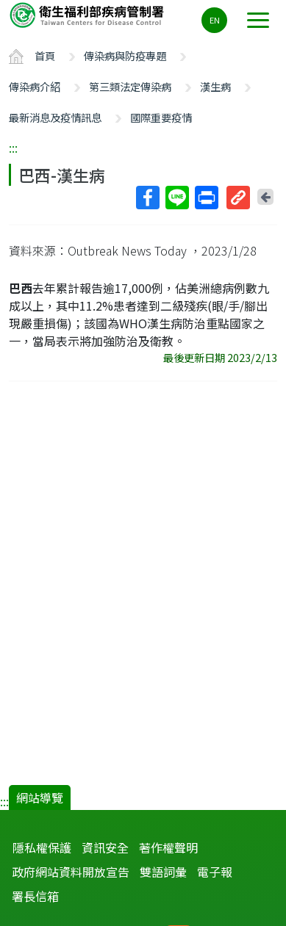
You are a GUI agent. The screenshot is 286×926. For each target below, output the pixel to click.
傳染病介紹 (34, 86)
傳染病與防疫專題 (125, 55)
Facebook (147, 197)
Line (176, 197)
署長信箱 (35, 896)
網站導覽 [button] (39, 797)
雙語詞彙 (163, 871)
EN (215, 20)
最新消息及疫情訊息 (55, 117)
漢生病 (215, 86)
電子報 (214, 871)
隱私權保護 (41, 847)
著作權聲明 (168, 847)
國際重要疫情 (161, 117)
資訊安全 (105, 847)
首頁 (45, 55)
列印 (205, 197)
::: (13, 147)
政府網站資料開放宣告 (70, 871)
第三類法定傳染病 (130, 86)
